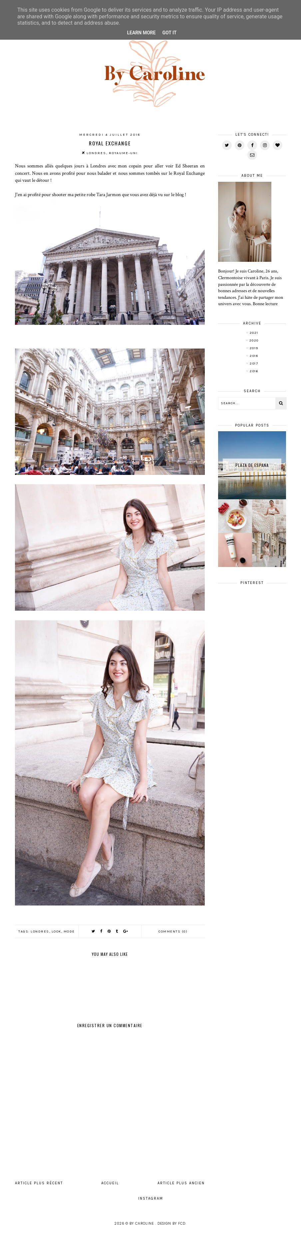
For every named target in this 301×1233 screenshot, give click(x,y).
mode (69, 932)
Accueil (110, 1183)
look (56, 932)
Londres (40, 932)
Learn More (141, 32)
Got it (169, 32)
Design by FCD (171, 1223)
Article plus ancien (181, 1183)
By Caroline (142, 1223)
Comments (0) (172, 932)
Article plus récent (39, 1183)
